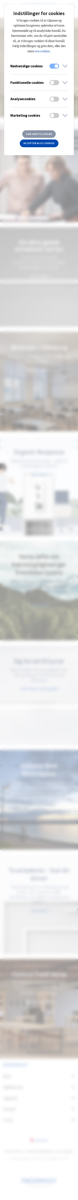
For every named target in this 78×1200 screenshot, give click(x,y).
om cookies (42, 51)
